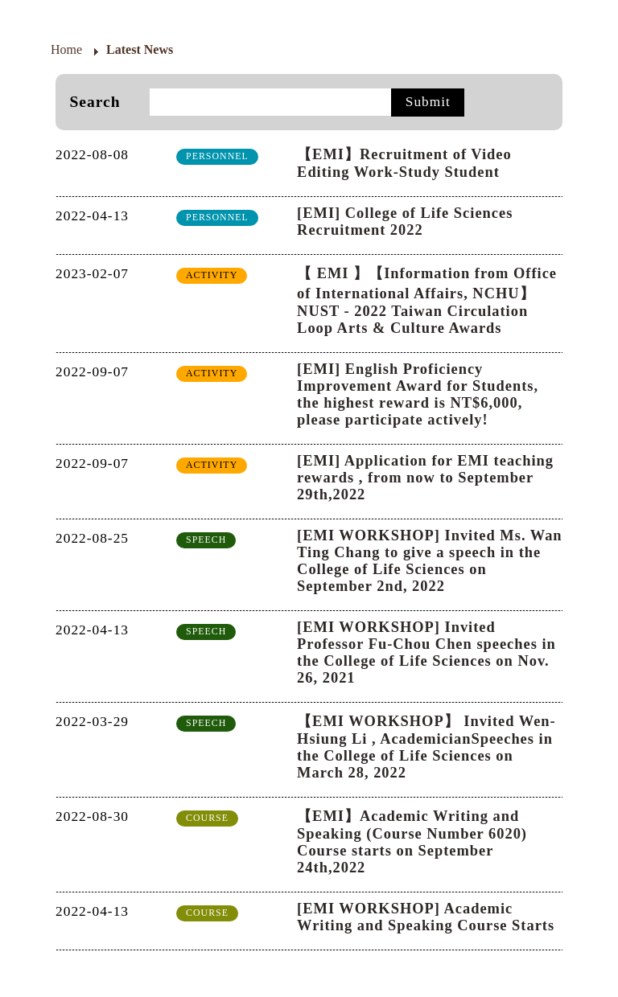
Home (66, 49)
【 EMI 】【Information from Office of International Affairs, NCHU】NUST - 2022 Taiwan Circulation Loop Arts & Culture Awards (427, 300)
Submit (428, 101)
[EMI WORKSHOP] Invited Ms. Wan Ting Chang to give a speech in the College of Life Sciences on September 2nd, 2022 (429, 560)
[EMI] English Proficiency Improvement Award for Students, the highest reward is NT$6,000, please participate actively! (417, 394)
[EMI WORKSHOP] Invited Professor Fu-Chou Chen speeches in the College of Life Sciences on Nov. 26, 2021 (426, 652)
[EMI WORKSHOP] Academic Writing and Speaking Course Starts (425, 917)
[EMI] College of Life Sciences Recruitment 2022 (405, 221)
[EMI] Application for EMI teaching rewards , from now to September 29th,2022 (425, 478)
